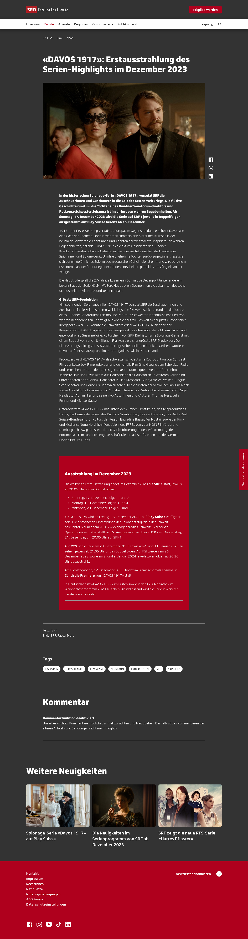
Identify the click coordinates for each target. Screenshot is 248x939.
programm (117, 669)
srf (159, 669)
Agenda (64, 24)
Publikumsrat (127, 24)
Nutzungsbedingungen (43, 894)
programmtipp (140, 669)
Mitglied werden (205, 10)
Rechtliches (35, 884)
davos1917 (51, 669)
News (70, 37)
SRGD (60, 37)
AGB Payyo (34, 899)
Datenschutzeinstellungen (46, 904)
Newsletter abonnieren (199, 874)
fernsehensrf (74, 669)
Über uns (33, 24)
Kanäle (49, 24)
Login (207, 24)
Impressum (34, 879)
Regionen (81, 24)
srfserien (174, 669)
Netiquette (34, 889)
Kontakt (32, 873)
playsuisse (96, 669)
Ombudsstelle (102, 24)
